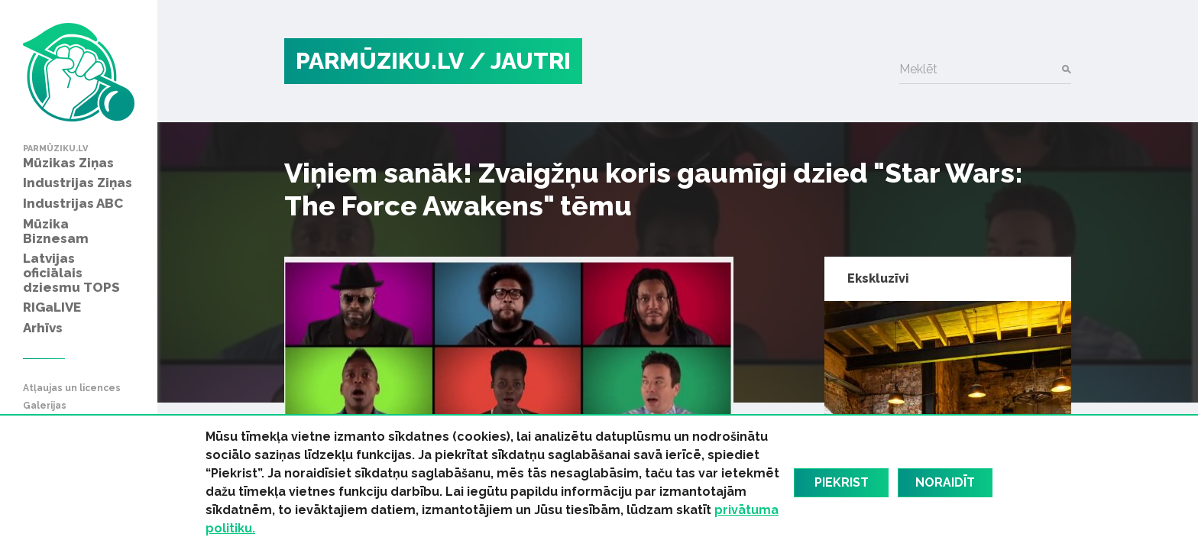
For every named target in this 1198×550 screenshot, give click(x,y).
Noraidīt (945, 482)
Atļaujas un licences (72, 388)
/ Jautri (520, 60)
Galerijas (44, 406)
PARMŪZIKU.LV (380, 60)
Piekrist (841, 482)
